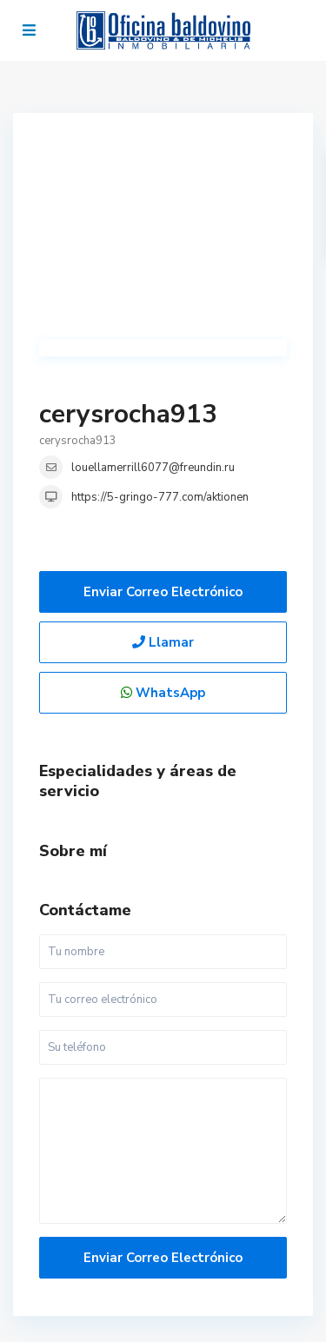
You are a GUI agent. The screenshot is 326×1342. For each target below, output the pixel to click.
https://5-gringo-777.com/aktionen (160, 497)
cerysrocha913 (128, 414)
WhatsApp (163, 692)
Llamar (163, 642)
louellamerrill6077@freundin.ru (153, 467)
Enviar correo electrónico (163, 592)
